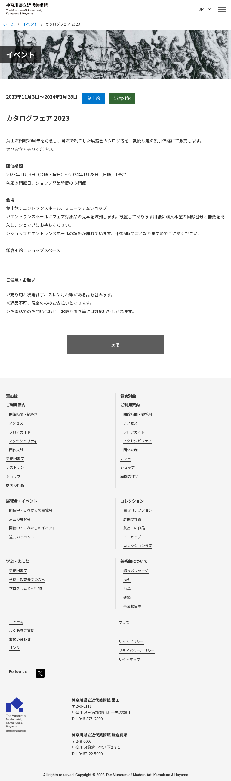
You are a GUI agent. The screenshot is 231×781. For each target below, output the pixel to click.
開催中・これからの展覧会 (30, 509)
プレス (124, 622)
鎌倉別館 (128, 396)
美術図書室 (15, 458)
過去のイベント (21, 536)
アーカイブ (132, 536)
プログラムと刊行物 (25, 588)
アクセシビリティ (23, 440)
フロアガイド (20, 431)
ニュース (16, 621)
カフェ (125, 458)
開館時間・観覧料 (23, 414)
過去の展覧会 (20, 518)
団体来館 (16, 449)
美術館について (134, 561)
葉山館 (12, 396)
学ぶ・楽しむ (17, 561)
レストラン (15, 467)
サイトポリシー (131, 641)
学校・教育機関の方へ (27, 579)
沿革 (127, 588)
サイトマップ (129, 659)
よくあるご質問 (21, 630)
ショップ (13, 476)
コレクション (132, 501)
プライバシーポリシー (137, 650)
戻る (115, 344)
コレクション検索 (137, 545)
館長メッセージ (136, 570)
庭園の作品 (15, 484)
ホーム (9, 24)
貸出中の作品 (134, 527)
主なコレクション (137, 509)
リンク (14, 647)
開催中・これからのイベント (32, 527)
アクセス (16, 422)
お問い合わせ (20, 639)
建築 (127, 596)
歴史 (127, 579)
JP (201, 9)
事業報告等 (132, 605)
